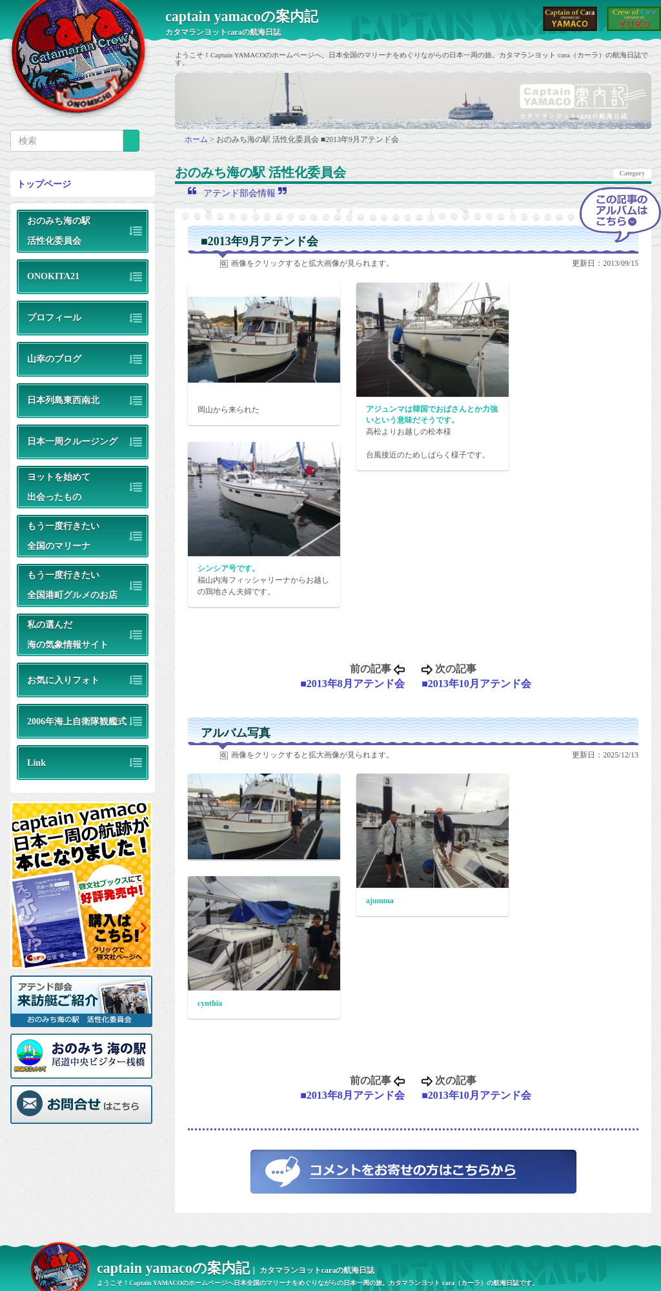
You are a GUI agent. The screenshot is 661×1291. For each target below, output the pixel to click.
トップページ (44, 184)
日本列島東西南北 (63, 400)
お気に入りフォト (63, 680)
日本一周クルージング (72, 441)
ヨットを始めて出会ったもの (58, 487)
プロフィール (54, 317)
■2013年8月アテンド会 (352, 683)
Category (632, 173)
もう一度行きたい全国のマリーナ (63, 536)
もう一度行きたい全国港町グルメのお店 (72, 585)
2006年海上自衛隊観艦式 (77, 721)
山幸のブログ (54, 359)
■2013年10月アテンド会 (476, 683)
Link (36, 762)
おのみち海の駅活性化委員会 (58, 230)
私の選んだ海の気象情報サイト (67, 634)
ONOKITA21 (53, 276)
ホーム (197, 139)
